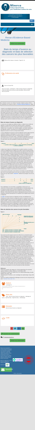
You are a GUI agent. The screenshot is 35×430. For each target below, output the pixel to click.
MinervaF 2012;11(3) (8, 278)
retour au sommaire (17, 43)
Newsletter (6, 369)
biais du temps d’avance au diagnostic (17, 296)
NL (31, 20)
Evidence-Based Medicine (23, 104)
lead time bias (8, 297)
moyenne (16, 173)
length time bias (15, 297)
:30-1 (14, 278)
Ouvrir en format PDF (8, 85)
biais (3, 196)
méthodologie (22, 297)
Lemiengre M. (9, 284)
